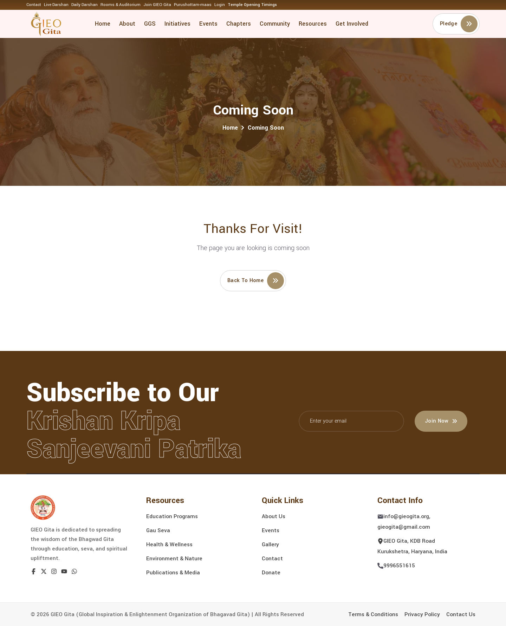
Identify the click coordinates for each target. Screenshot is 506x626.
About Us (273, 516)
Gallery (270, 544)
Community (275, 24)
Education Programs (172, 516)
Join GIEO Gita (157, 5)
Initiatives (177, 24)
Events (208, 24)
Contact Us (460, 614)
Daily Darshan (84, 5)
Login (219, 5)
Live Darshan (56, 5)
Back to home (255, 280)
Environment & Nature (174, 558)
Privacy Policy (422, 614)
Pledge (459, 23)
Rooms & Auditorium (120, 5)
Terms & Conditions (373, 614)
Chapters (238, 24)
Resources (313, 24)
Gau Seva (158, 530)
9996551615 (399, 565)
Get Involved (352, 24)
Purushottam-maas (193, 5)
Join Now (441, 421)
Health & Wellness (169, 544)
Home (102, 24)
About (127, 24)
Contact (33, 5)
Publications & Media (173, 572)
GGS (150, 24)
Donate (271, 572)
